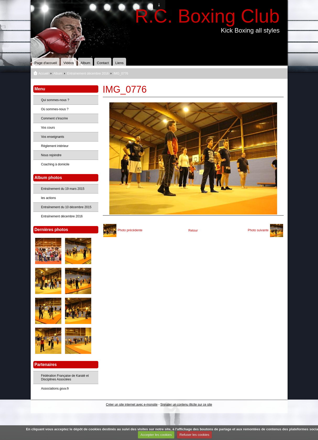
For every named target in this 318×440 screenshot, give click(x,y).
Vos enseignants (52, 137)
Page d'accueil (46, 63)
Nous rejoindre (51, 155)
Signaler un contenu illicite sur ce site (186, 404)
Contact (103, 63)
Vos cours (48, 127)
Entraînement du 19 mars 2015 (62, 189)
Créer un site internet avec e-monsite (132, 404)
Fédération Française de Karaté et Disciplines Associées (65, 377)
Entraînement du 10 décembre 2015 (66, 207)
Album (85, 63)
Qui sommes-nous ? (55, 100)
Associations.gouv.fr (55, 388)
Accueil (44, 73)
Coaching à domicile (55, 164)
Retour (193, 230)
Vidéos (68, 63)
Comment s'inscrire (54, 118)
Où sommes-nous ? (55, 109)
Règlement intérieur (55, 146)
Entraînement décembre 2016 (88, 73)
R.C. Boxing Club (207, 16)
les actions (48, 198)
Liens (119, 63)
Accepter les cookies (156, 435)
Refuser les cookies (194, 435)
